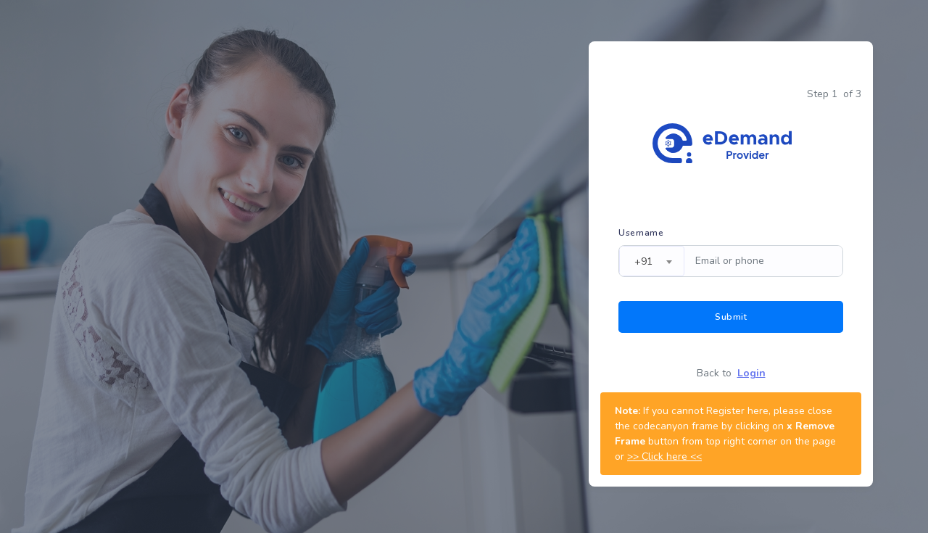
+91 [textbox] (643, 261)
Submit (731, 317)
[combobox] (651, 261)
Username (640, 233)
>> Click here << (664, 456)
